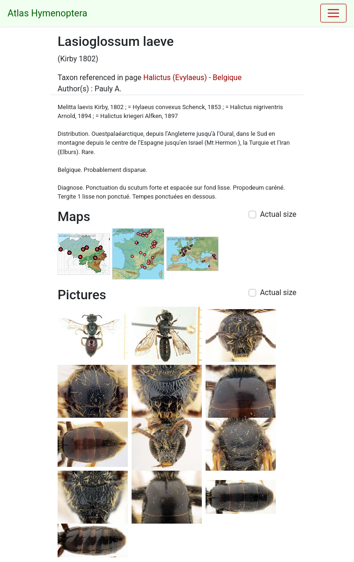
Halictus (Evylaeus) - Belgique (192, 77)
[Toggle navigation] (333, 13)
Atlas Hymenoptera (47, 13)
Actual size (278, 214)
